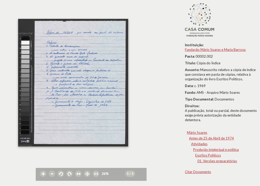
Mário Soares (197, 132)
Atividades (199, 144)
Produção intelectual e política (216, 150)
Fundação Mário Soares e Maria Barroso (215, 50)
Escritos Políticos (208, 155)
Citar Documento (198, 172)
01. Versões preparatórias (217, 161)
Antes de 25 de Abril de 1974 (211, 138)
